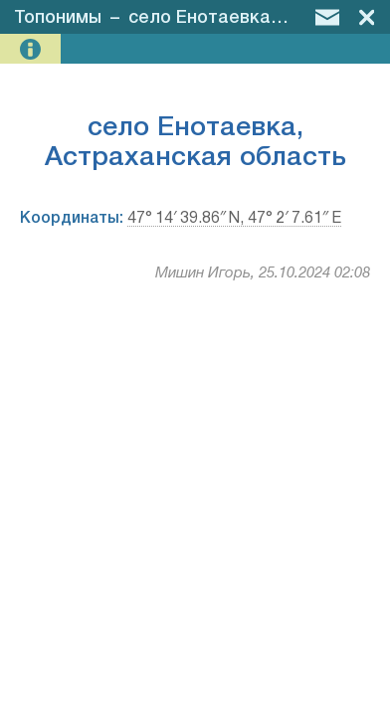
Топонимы (57, 18)
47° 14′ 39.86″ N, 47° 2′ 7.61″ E (234, 219)
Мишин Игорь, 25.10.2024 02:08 (262, 273)
